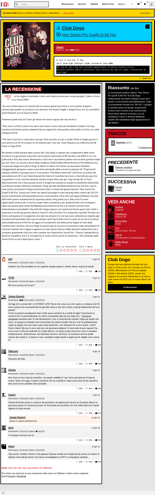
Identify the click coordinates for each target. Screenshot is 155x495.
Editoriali (108, 4)
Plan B (118, 235)
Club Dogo (73, 28)
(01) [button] (98, 412)
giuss (11, 427)
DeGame (94, 4)
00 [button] (81, 271)
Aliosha (12, 369)
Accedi (11, 475)
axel (10, 259)
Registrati (21, 475)
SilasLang (13, 351)
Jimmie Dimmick (16, 296)
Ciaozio (59, 47)
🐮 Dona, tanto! (67, 13)
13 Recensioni (130, 287)
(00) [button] (98, 271)
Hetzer (11, 445)
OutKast (119, 207)
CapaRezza (121, 214)
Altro (121, 4)
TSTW (11, 277)
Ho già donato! (145, 13)
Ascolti (82, 4)
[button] (132, 4)
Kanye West (121, 221)
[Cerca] (31, 4)
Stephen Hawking (123, 167)
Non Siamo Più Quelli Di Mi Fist (89, 35)
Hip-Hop (70, 60)
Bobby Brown (121, 242)
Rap (80, 60)
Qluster (118, 187)
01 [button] (81, 345)
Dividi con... (145, 78)
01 (113, 143)
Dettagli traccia (145, 148)
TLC (117, 228)
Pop (59, 60)
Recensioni (68, 4)
